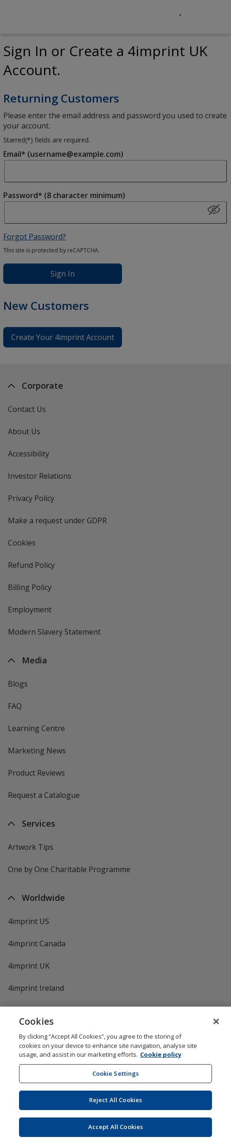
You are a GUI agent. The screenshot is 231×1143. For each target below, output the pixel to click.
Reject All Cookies (115, 1103)
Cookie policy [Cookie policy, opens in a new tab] (160, 1058)
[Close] (216, 1025)
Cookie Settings (115, 1077)
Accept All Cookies (115, 1130)
